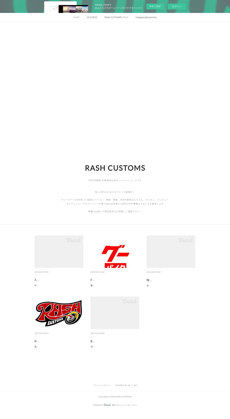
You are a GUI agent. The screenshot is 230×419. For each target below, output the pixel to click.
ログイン (176, 6)
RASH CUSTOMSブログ (50, 345)
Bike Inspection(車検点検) (107, 345)
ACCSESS (92, 17)
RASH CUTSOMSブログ (116, 17)
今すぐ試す (155, 6)
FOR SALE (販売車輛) (105, 280)
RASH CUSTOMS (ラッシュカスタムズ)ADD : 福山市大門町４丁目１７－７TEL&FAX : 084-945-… (58, 287)
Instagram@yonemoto (146, 17)
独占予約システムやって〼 (163, 280)
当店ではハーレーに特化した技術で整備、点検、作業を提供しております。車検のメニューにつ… (114, 352)
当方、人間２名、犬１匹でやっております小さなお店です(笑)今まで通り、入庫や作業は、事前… (170, 287)
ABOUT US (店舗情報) (48, 280)
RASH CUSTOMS (115, 168)
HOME (76, 17)
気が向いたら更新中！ (45, 350)
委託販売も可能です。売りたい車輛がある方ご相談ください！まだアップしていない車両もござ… (114, 287)
